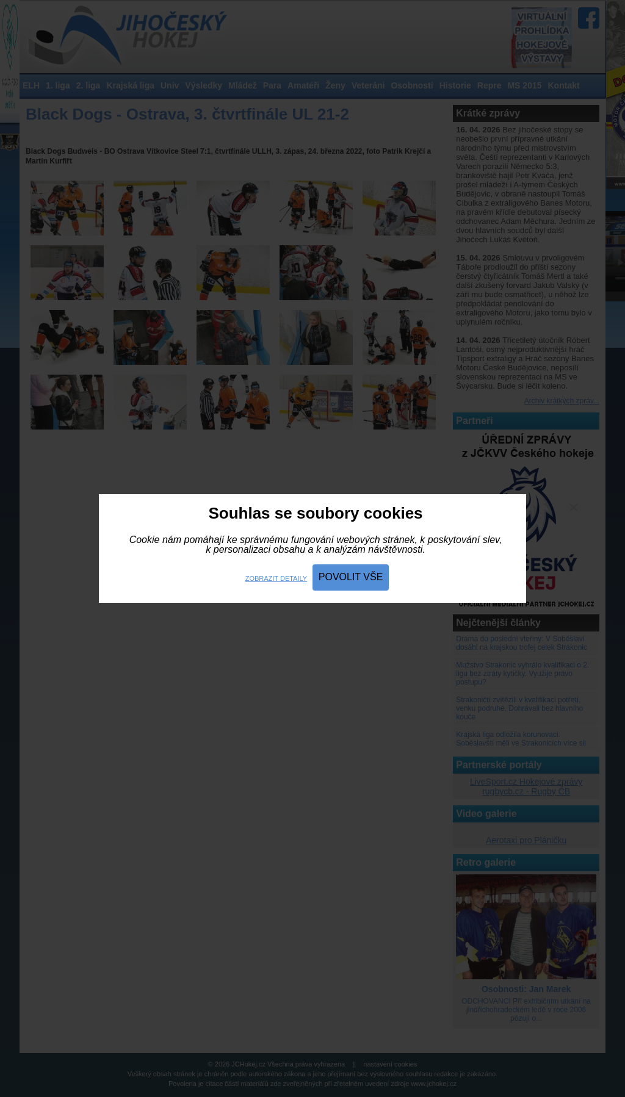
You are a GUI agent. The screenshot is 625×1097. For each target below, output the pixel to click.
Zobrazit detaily (276, 578)
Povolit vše (351, 577)
